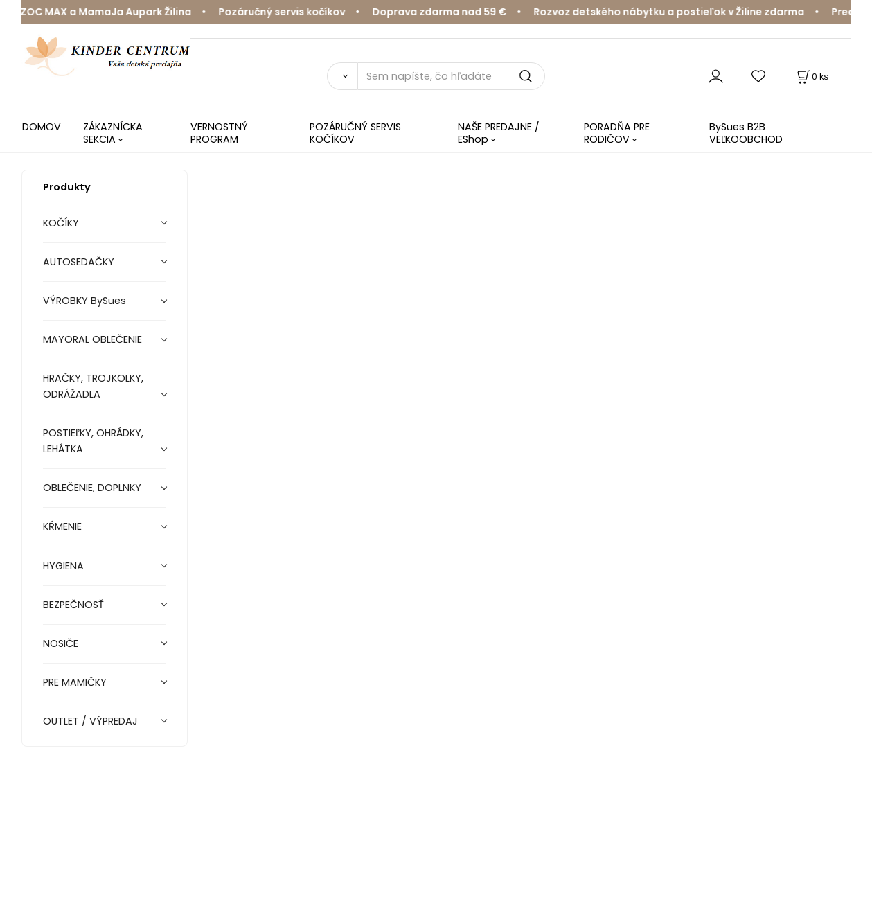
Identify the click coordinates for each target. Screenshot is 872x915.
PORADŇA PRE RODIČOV (617, 132)
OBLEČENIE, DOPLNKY (92, 488)
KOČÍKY (61, 223)
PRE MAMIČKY (75, 682)
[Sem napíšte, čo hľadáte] (451, 76)
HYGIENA (63, 566)
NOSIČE (60, 643)
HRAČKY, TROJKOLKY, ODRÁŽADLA (93, 386)
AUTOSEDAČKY (78, 262)
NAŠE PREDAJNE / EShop (499, 132)
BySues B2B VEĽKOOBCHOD (746, 132)
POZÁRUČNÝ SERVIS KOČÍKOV (355, 132)
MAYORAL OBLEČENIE (92, 339)
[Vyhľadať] (342, 76)
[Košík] (811, 76)
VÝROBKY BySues (84, 301)
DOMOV (41, 127)
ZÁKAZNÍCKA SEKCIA (113, 132)
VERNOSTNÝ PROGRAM (219, 132)
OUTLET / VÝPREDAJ (90, 721)
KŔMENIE (62, 526)
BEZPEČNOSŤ (73, 605)
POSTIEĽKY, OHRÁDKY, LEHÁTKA (93, 441)
